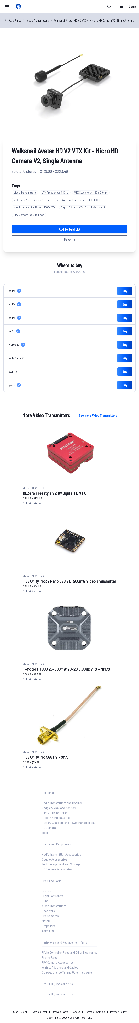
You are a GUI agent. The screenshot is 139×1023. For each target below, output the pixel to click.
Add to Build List (69, 229)
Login (132, 6)
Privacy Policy (118, 1011)
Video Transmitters (38, 20)
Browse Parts (60, 1011)
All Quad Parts (13, 20)
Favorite (69, 239)
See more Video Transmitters (98, 415)
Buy (124, 291)
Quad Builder (19, 1011)
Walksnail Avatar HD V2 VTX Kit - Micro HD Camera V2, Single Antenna (94, 20)
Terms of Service (95, 1011)
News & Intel (39, 1011)
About (76, 1011)
